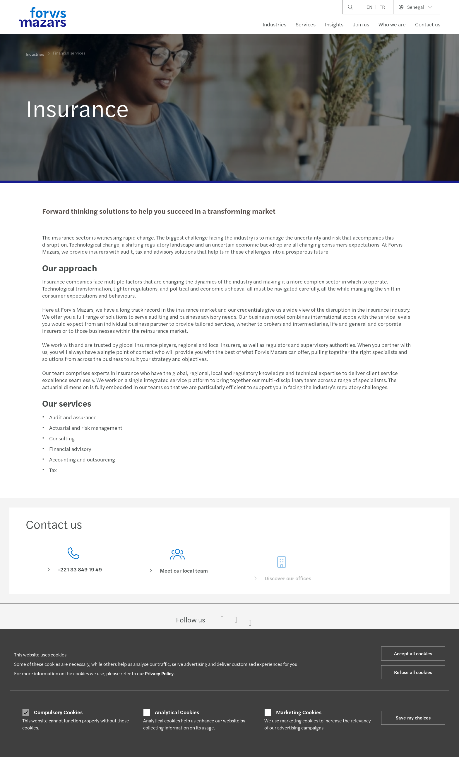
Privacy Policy (159, 673)
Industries (274, 24)
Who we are (392, 24)
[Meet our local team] (178, 570)
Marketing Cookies (298, 712)
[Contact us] (73, 561)
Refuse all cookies (413, 672)
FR (382, 7)
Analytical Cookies (177, 712)
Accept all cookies (413, 653)
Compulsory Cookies (58, 712)
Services (306, 24)
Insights (334, 24)
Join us (361, 24)
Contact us (427, 24)
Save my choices (413, 717)
